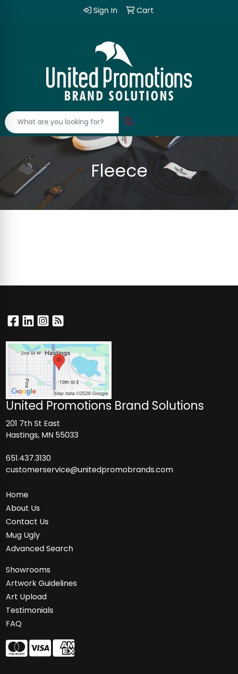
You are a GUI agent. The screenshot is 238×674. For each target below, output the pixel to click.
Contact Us (27, 521)
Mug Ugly (23, 535)
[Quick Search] (62, 122)
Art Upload (26, 596)
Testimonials (29, 610)
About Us (23, 508)
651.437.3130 (28, 458)
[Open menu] (218, 122)
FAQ (14, 623)
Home (17, 494)
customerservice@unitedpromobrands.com (89, 469)
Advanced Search (39, 548)
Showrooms (28, 569)
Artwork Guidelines (41, 583)
